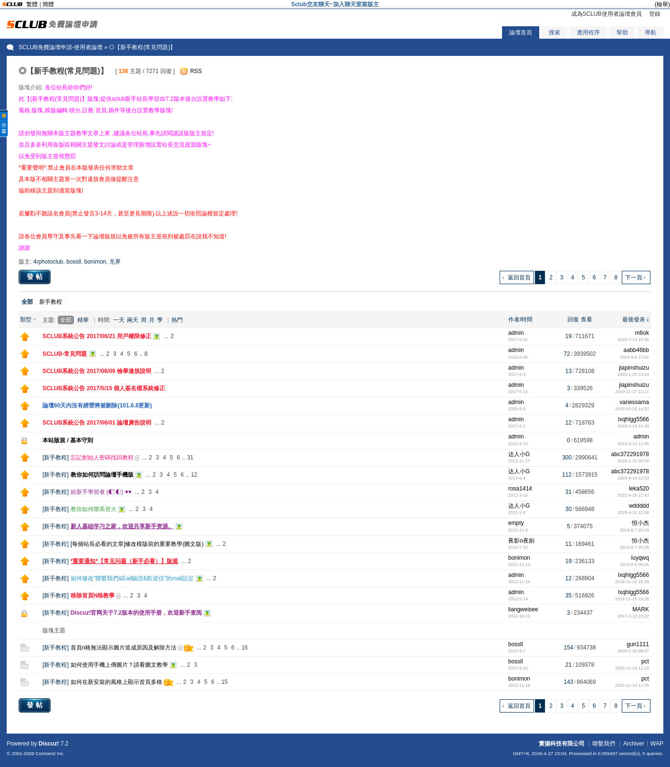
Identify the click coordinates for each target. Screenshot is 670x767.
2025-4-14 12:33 (633, 478)
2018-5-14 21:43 (633, 426)
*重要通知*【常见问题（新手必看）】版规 (124, 561)
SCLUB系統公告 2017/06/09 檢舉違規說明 (96, 371)
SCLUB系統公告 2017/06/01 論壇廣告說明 (96, 422)
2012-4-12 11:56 (633, 443)
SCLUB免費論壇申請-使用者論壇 (61, 47)
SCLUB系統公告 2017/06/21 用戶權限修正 (96, 336)
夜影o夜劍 (521, 540)
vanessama (634, 402)
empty (516, 523)
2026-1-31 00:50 (633, 460)
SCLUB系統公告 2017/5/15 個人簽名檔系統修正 (103, 388)
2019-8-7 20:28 (634, 547)
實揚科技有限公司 (562, 743)
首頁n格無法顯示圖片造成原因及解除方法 (124, 647)
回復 (573, 319)
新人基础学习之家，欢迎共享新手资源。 (122, 526)
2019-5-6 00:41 (634, 564)
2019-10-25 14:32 (632, 408)
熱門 (177, 320)
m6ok (642, 333)
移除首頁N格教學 (93, 595)
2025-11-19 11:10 (632, 668)
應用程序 (588, 32)
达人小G (519, 454)
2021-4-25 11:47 (633, 495)
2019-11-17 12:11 (632, 391)
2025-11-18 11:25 (632, 685)
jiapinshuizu (634, 367)
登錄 (654, 14)
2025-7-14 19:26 (633, 339)
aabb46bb (636, 350)
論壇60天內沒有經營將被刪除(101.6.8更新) (97, 405)
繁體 (32, 4)
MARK (640, 609)
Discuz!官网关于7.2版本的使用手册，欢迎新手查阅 (136, 612)
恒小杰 (640, 523)
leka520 (639, 488)
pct (645, 661)
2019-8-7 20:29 (634, 530)
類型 (25, 319)
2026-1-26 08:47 (633, 651)
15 (224, 682)
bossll (73, 261)
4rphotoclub (48, 261)
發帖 (36, 276)
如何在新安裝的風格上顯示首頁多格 (116, 682)
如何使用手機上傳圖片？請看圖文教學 (119, 664)
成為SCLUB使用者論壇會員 (606, 14)
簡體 (48, 4)
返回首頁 (519, 277)
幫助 (622, 32)
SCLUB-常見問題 (64, 354)
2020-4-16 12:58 (633, 512)
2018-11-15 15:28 (632, 581)
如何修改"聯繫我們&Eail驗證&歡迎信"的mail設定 (132, 578)
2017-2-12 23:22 (633, 616)
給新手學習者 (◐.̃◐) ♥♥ (101, 492)
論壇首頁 (520, 32)
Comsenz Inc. (50, 753)
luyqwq (640, 557)
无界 (115, 261)
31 (190, 457)
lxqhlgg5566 (633, 419)
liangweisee (523, 609)
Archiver (633, 743)
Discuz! (49, 743)
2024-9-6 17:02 (634, 357)
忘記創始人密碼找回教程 (102, 457)
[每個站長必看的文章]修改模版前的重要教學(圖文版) (137, 544)
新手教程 (50, 301)
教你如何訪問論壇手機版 (102, 474)
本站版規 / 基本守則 (67, 440)
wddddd (639, 505)
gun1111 (638, 644)
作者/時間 (520, 319)
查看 (586, 319)
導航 (650, 32)
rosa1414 (520, 488)
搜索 (554, 32)
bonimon (95, 261)
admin (516, 333)
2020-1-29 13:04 (633, 374)
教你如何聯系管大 (93, 509)
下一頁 (633, 277)
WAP (656, 743)
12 (194, 474)
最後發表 (633, 319)
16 (244, 647)
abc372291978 (630, 454)
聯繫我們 (603, 743)
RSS (196, 71)
